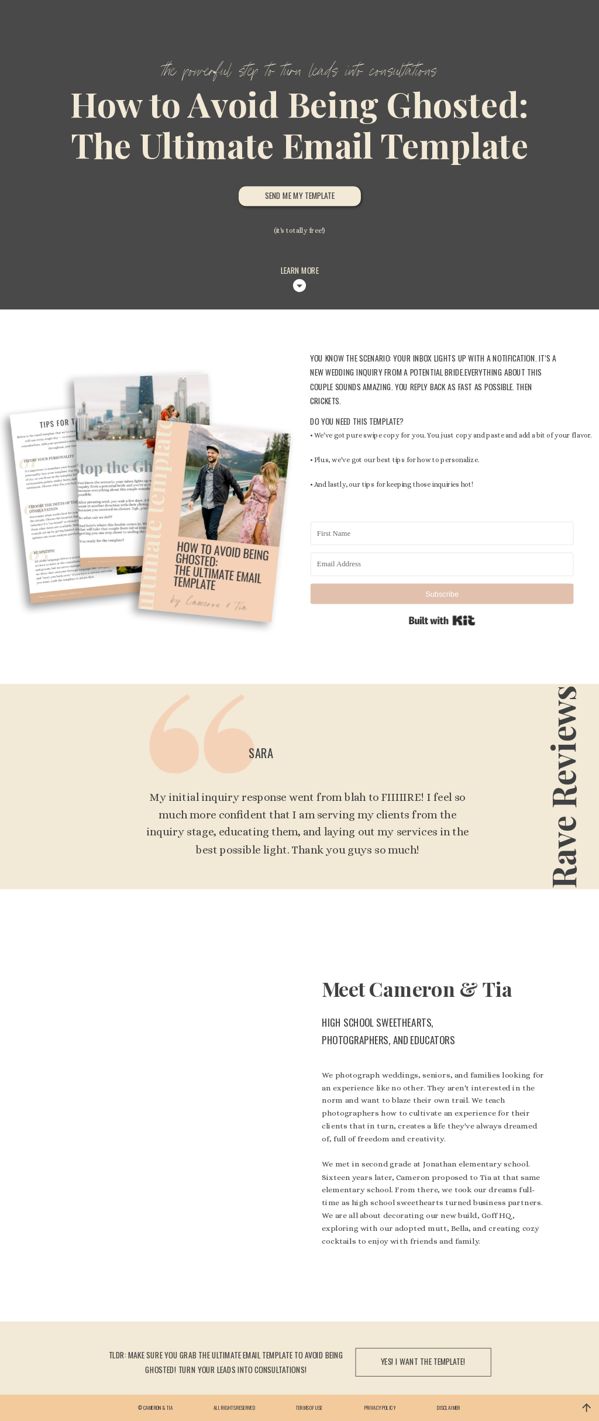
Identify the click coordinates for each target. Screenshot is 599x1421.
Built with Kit (442, 620)
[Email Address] (442, 564)
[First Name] (442, 533)
